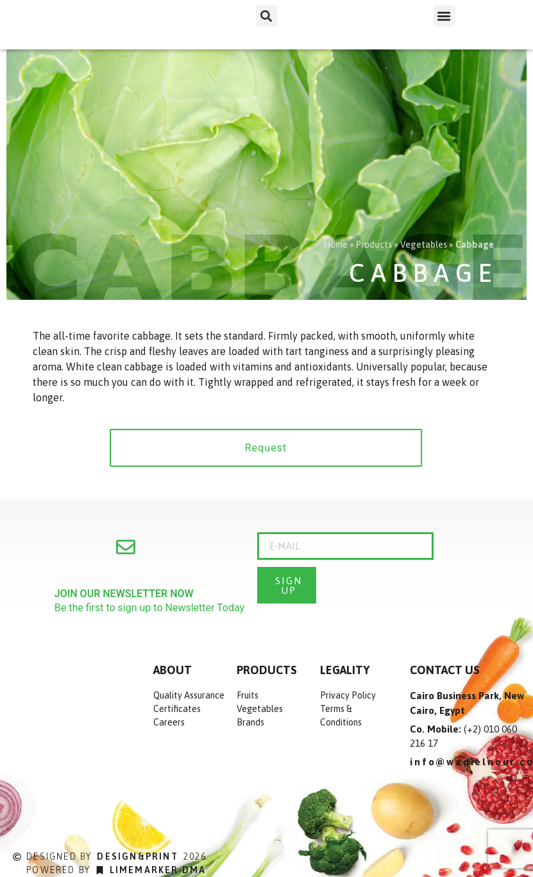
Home (336, 244)
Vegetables (423, 244)
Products (374, 244)
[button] (266, 15)
